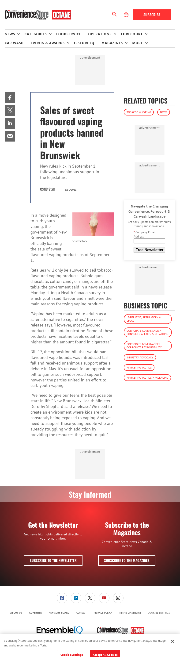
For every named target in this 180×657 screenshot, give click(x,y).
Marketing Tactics (139, 367)
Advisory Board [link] (59, 612)
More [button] (137, 43)
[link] (10, 97)
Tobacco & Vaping (139, 112)
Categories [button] (35, 34)
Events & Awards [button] (48, 43)
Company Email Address (144, 234)
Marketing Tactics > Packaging (147, 377)
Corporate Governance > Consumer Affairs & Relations (147, 332)
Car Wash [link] (14, 43)
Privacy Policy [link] (103, 612)
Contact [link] (81, 612)
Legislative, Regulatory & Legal (144, 318)
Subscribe (151, 14)
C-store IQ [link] (84, 43)
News (163, 112)
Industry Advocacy (140, 357)
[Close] (172, 644)
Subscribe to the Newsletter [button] (53, 560)
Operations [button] (100, 34)
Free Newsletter (149, 250)
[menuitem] (14, 34)
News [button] (10, 34)
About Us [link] (16, 612)
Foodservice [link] (68, 34)
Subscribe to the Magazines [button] (127, 560)
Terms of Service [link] (130, 612)
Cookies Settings (159, 612)
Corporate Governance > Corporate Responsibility (144, 345)
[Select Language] (126, 15)
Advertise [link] (35, 612)
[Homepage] (38, 15)
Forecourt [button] (132, 34)
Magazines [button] (112, 43)
